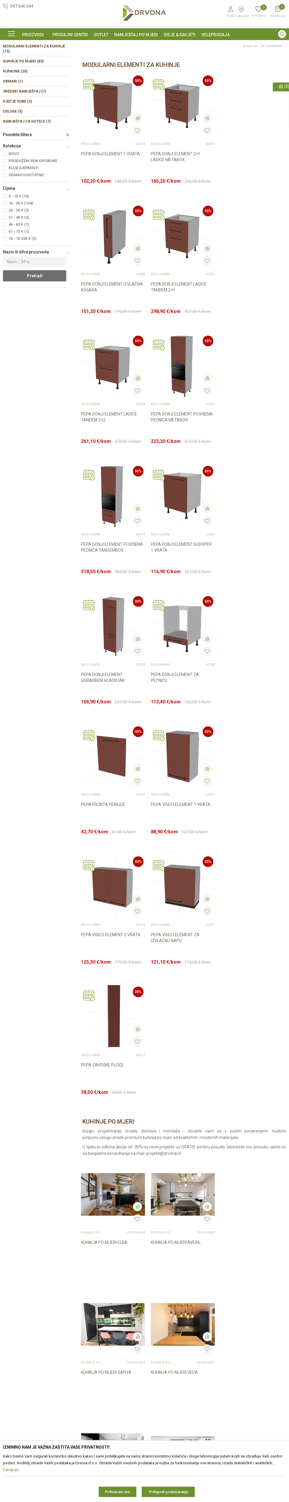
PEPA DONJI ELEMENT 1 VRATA (110, 193)
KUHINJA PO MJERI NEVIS (174, 1148)
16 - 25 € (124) (21, 243)
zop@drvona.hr (252, 1339)
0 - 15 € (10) (19, 236)
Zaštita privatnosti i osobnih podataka (173, 1307)
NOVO (14, 194)
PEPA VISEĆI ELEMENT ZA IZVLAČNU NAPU (175, 715)
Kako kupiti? (159, 1368)
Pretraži (35, 316)
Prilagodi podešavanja (168, 1492)
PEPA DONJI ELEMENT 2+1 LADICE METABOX (175, 196)
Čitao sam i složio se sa (255, 1378)
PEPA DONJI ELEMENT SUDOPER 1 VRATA (181, 456)
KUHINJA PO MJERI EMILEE (245, 1019)
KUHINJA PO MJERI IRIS (103, 1148)
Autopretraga (214, 71)
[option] (144, 45)
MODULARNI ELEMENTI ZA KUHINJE (34, 88)
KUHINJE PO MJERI (23, 101)
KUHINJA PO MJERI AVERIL (175, 889)
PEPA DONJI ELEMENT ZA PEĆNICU (105, 585)
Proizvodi (11, 58)
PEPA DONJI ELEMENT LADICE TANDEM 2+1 (109, 326)
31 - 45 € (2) (19, 257)
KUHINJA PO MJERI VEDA (104, 1019)
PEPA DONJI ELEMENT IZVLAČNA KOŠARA (251, 196)
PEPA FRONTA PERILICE (173, 582)
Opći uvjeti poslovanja (168, 1295)
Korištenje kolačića (165, 1318)
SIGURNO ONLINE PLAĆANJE (144, 45)
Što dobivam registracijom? (173, 1376)
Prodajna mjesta (90, 1312)
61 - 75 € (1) (19, 271)
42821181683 (16, 1340)
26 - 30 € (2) (19, 250)
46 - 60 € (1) (19, 264)
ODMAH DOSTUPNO (26, 215)
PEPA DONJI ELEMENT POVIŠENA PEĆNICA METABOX (251, 326)
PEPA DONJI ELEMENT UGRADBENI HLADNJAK (241, 456)
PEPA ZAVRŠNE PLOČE (241, 712)
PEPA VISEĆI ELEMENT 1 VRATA (249, 582)
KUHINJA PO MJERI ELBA (104, 889)
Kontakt (82, 1303)
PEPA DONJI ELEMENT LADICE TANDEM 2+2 (179, 326)
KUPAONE (15, 111)
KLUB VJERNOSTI (24, 208)
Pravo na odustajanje (167, 1326)
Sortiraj (240, 71)
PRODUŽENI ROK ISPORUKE (33, 201)
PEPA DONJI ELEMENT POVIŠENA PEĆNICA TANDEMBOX (112, 456)
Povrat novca (160, 1351)
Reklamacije (159, 1335)
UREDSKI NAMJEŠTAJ (24, 131)
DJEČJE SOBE (17, 141)
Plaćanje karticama (165, 1359)
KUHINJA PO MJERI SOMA (175, 1019)
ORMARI (13, 121)
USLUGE (12, 151)
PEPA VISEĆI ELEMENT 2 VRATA (111, 712)
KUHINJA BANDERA (238, 1148)
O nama (82, 1295)
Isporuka (156, 1343)
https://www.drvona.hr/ (24, 1373)
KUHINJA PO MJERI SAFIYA (245, 889)
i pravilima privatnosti (266, 1380)
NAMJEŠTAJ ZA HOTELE (27, 161)
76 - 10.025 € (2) (22, 278)
